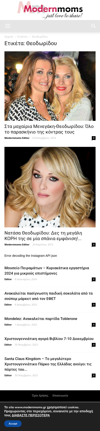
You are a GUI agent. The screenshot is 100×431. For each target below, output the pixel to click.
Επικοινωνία (60, 395)
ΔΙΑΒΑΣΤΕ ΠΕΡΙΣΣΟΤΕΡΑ (31, 415)
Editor (8, 279)
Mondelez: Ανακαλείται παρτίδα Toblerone (40, 318)
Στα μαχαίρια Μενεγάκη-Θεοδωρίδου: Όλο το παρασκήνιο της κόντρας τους (49, 129)
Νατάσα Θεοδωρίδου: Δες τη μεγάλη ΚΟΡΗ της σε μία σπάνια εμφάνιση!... (43, 235)
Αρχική (8, 36)
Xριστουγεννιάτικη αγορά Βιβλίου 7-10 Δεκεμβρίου (49, 338)
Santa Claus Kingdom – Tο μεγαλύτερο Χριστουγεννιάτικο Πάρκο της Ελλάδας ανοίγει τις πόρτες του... (48, 364)
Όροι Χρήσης (40, 395)
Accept (13, 423)
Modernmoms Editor (17, 138)
